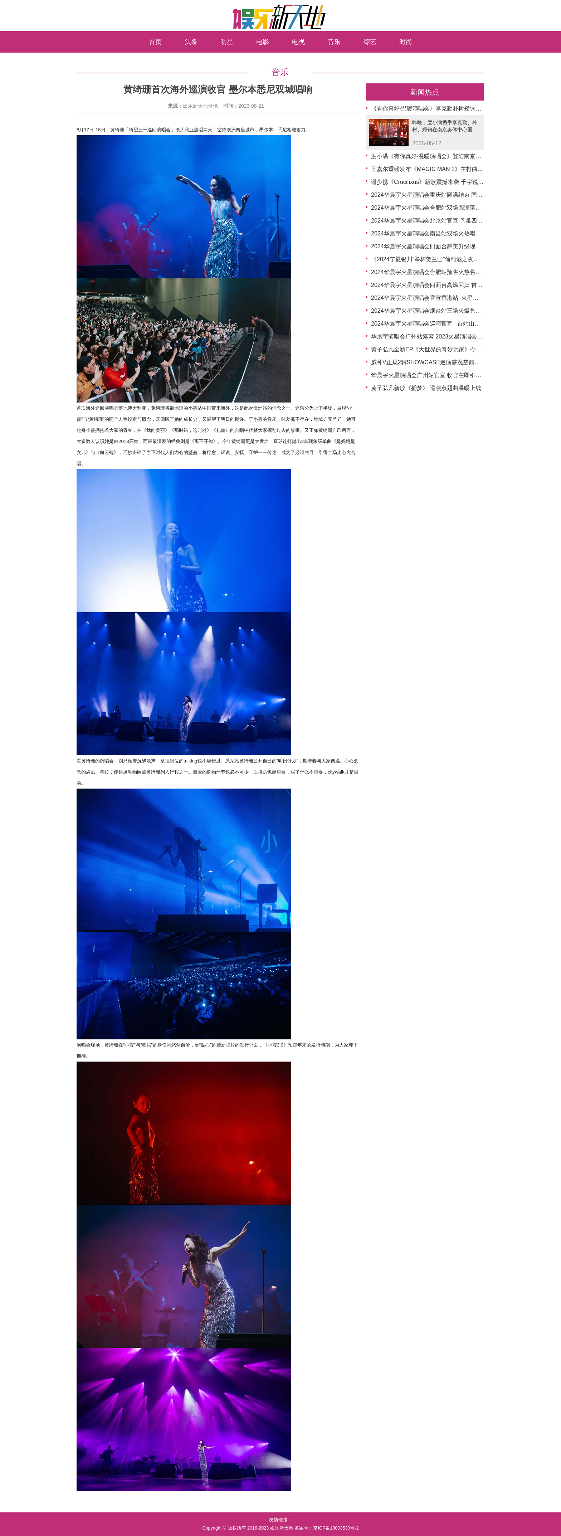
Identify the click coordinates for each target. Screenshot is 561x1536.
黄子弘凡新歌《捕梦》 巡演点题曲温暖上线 (426, 388)
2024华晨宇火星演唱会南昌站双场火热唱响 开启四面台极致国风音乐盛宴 (464, 233)
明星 (226, 41)
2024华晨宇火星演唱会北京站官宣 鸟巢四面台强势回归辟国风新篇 (455, 221)
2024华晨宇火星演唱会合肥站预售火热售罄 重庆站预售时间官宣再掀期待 (464, 272)
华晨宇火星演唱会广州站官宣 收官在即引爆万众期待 (437, 375)
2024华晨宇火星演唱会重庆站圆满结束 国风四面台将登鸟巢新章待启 (458, 195)
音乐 (334, 41)
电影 (262, 41)
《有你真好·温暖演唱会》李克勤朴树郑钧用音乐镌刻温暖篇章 (449, 109)
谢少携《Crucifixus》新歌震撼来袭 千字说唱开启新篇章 (441, 182)
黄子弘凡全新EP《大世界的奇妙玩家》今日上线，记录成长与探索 (455, 349)
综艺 (370, 41)
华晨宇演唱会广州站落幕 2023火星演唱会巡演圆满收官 (441, 336)
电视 (298, 41)
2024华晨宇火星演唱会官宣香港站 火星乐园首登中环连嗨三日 (450, 298)
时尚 (405, 41)
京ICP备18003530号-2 (335, 1528)
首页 (155, 41)
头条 (191, 41)
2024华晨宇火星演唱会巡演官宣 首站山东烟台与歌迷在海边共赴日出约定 (465, 324)
